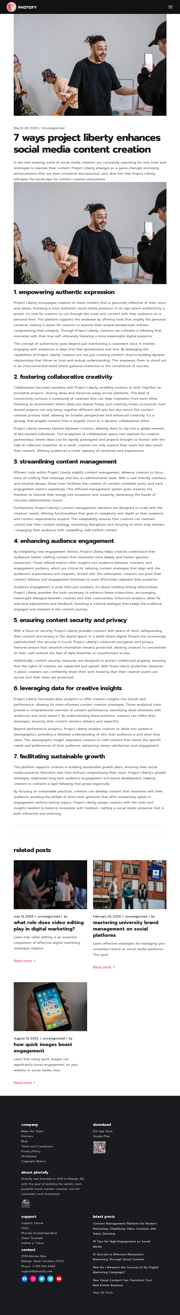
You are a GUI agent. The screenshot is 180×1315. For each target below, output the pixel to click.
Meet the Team (32, 1131)
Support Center (32, 1223)
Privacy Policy (30, 1151)
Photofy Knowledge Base (39, 1233)
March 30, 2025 (26, 128)
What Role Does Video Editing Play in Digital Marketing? (49, 925)
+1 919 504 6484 (43, 1266)
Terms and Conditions (37, 1146)
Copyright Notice (33, 1161)
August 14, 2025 (26, 1038)
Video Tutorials (32, 1238)
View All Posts (103, 1292)
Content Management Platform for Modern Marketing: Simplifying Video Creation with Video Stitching (125, 1228)
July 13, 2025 (24, 917)
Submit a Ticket (32, 1243)
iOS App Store (103, 1131)
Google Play (101, 1136)
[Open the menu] (170, 7)
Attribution (29, 1156)
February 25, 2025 (107, 917)
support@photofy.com (36, 1271)
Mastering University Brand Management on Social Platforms (125, 929)
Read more (24, 960)
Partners (27, 1136)
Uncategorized (53, 128)
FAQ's (25, 1228)
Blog (24, 1141)
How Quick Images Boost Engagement (43, 1047)
